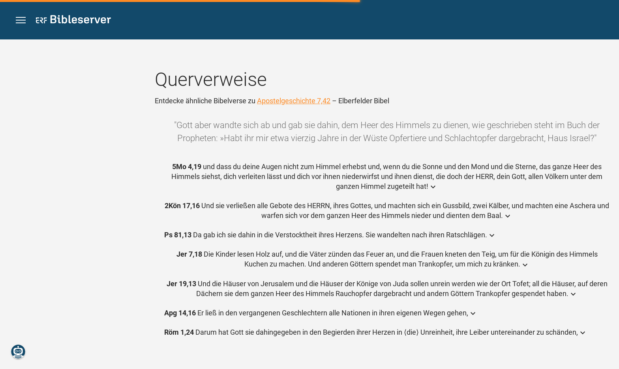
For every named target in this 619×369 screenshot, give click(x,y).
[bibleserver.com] (73, 20)
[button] (21, 20)
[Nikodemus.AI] (18, 352)
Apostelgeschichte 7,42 (293, 101)
